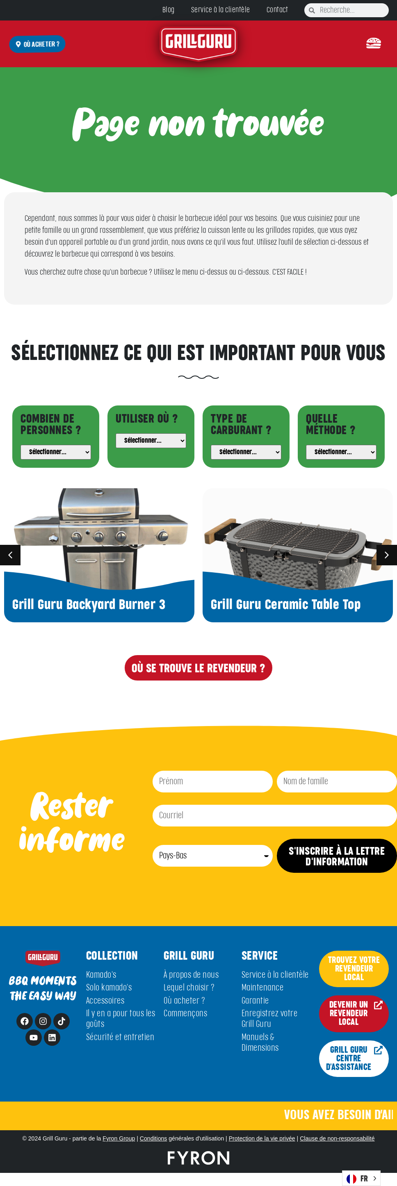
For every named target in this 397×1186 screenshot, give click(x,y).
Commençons (185, 1013)
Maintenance (263, 987)
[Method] (341, 452)
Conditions (153, 1138)
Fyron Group (119, 1138)
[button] (374, 44)
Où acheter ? (184, 1001)
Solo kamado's (109, 987)
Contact (277, 10)
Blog (168, 10)
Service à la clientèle (220, 10)
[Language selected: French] (361, 1178)
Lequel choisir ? (189, 987)
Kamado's (101, 975)
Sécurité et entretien (120, 1037)
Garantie (255, 1001)
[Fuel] (246, 452)
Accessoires (105, 1001)
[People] (56, 452)
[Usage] (151, 440)
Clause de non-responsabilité (337, 1138)
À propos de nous (191, 975)
